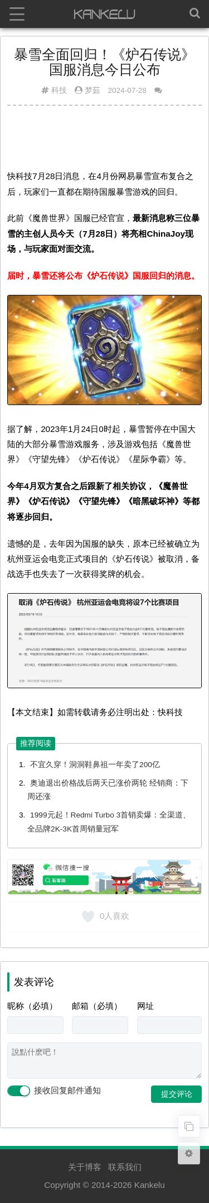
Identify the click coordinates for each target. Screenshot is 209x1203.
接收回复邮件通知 (54, 1091)
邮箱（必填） (97, 1006)
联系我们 (125, 1167)
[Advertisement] (104, 141)
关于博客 (84, 1167)
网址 (145, 1006)
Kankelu (149, 1185)
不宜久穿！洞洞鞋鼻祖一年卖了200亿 (95, 764)
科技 (59, 90)
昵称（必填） (32, 1006)
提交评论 (176, 1093)
